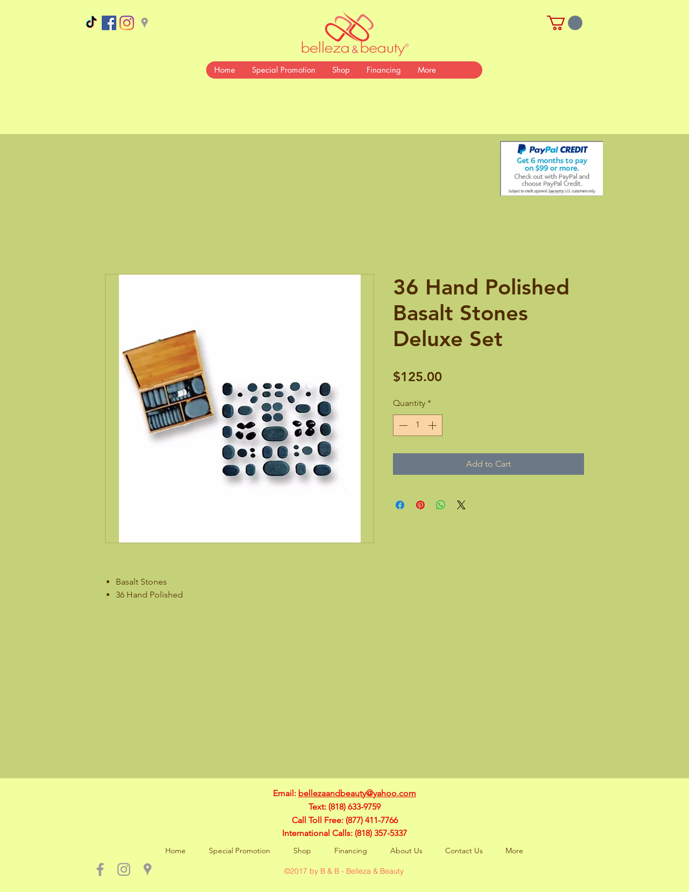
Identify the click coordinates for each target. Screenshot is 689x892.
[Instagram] (126, 23)
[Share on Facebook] (399, 504)
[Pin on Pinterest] (420, 504)
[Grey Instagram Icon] (123, 869)
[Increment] (433, 425)
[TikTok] (91, 23)
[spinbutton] (418, 425)
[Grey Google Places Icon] (144, 23)
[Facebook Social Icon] (109, 23)
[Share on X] (461, 504)
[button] (564, 23)
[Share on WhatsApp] (440, 504)
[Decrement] (402, 425)
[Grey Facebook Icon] (100, 869)
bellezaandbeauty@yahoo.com (357, 793)
